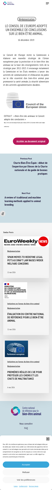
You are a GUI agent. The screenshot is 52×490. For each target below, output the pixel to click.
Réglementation (27, 19)
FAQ (26, 428)
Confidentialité (23, 486)
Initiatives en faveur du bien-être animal (23, 303)
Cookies (16, 486)
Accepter (26, 464)
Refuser (26, 472)
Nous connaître (26, 423)
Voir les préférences (26, 480)
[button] (47, 439)
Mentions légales (33, 486)
